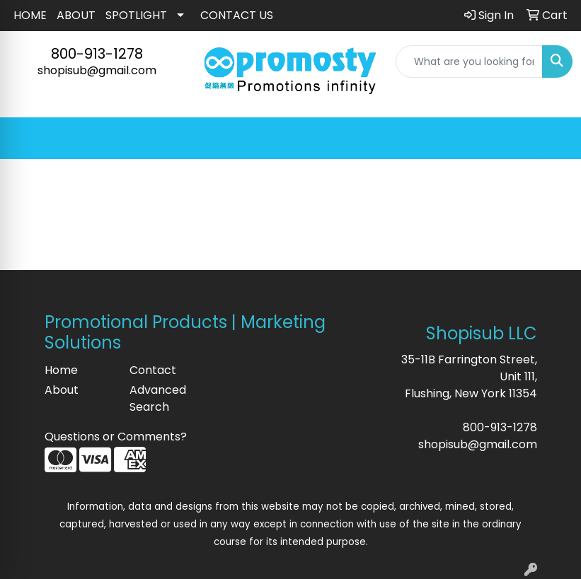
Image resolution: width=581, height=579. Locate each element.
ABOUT (76, 15)
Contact (153, 370)
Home (61, 370)
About (62, 390)
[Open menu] (553, 138)
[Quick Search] (469, 61)
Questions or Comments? (116, 436)
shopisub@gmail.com (97, 70)
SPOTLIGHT (136, 15)
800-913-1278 (97, 54)
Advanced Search (158, 398)
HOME (30, 15)
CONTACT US (236, 15)
